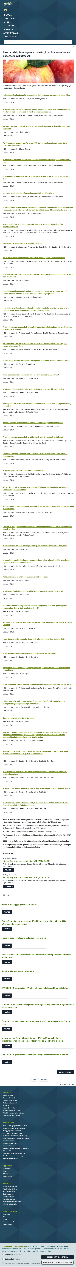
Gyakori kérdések (10, 1211)
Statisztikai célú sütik (12, 1255)
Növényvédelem (8, 1151)
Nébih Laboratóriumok (10, 1189)
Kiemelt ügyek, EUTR (10, 1143)
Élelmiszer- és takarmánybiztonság (15, 1136)
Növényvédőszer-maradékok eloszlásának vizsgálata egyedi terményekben (33, 423)
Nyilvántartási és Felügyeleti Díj (14, 1153)
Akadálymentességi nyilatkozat (13, 1113)
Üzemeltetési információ (11, 1115)
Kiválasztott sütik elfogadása (57, 1262)
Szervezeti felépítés (9, 1098)
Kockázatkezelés (8, 1146)
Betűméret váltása (72, 46)
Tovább (7, 912)
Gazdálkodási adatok (10, 1100)
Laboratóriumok (8, 1222)
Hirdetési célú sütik (11, 1259)
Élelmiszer (6, 1169)
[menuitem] (38, 15)
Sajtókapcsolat (8, 1194)
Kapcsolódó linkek (9, 1108)
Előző (33, 1080)
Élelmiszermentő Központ (12, 1201)
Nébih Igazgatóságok (10, 1186)
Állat (4, 1171)
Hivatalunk (7, 1092)
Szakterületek (8, 1123)
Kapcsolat (7, 1183)
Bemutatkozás (8, 1095)
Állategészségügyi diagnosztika (14, 1128)
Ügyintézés (7, 1166)
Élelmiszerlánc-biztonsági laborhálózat (16, 1138)
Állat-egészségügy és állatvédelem (15, 1126)
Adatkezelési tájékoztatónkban (14, 1246)
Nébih (19, 3)
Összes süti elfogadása (57, 1257)
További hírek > (65, 1072)
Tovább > (9, 870)
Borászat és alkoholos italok (12, 1133)
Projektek (6, 1105)
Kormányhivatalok (9, 1191)
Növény (5, 1174)
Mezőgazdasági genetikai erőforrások (16, 1148)
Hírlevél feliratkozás (10, 1204)
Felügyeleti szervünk (10, 1103)
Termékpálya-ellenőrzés (11, 1158)
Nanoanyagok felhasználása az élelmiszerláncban (22, 243)
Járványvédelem (8, 1141)
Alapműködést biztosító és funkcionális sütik (21, 1263)
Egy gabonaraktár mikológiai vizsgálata (18, 718)
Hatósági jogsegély (9, 1199)
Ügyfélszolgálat (8, 1196)
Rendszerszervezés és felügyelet (14, 1156)
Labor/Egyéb (7, 1176)
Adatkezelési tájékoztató (11, 1110)
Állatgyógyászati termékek (12, 1131)
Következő (44, 1080)
